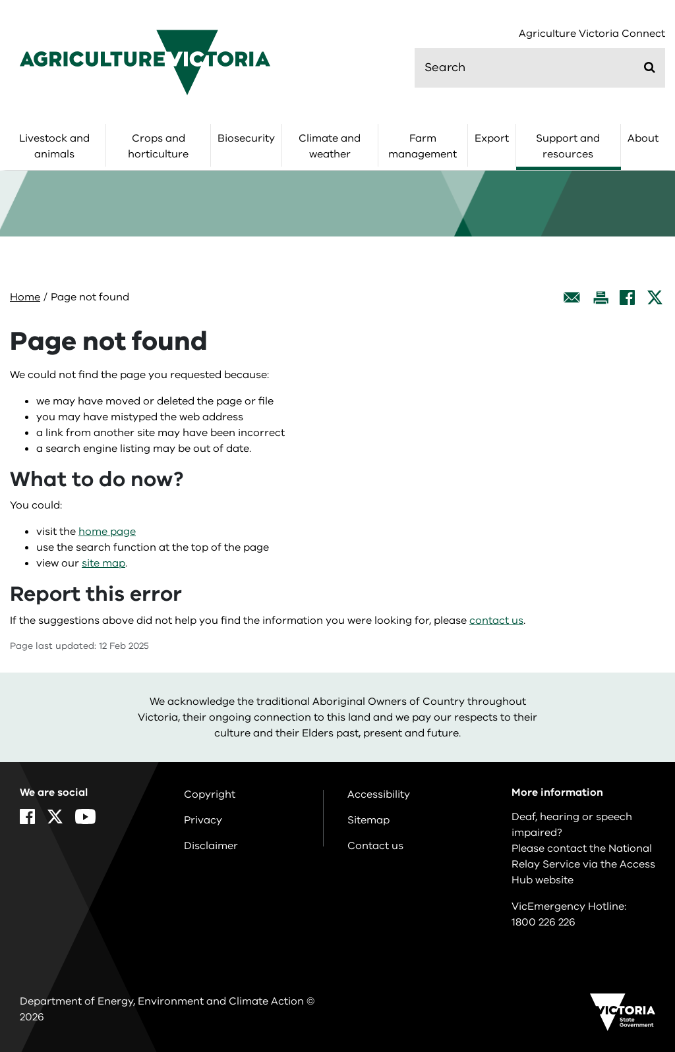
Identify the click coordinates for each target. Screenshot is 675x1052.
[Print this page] (600, 297)
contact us (496, 620)
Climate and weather (330, 146)
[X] (655, 297)
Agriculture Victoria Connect (592, 34)
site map (103, 563)
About (643, 138)
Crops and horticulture (158, 146)
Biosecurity (246, 138)
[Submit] (649, 67)
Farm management (422, 146)
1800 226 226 (543, 922)
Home (25, 297)
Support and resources (568, 146)
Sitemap (368, 820)
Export (492, 138)
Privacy (203, 820)
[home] (145, 62)
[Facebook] (627, 297)
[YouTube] (85, 816)
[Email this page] (572, 297)
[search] (540, 68)
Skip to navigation (0, 0)
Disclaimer (211, 846)
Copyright (209, 794)
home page (107, 531)
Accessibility (378, 794)
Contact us (375, 846)
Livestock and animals (54, 146)
